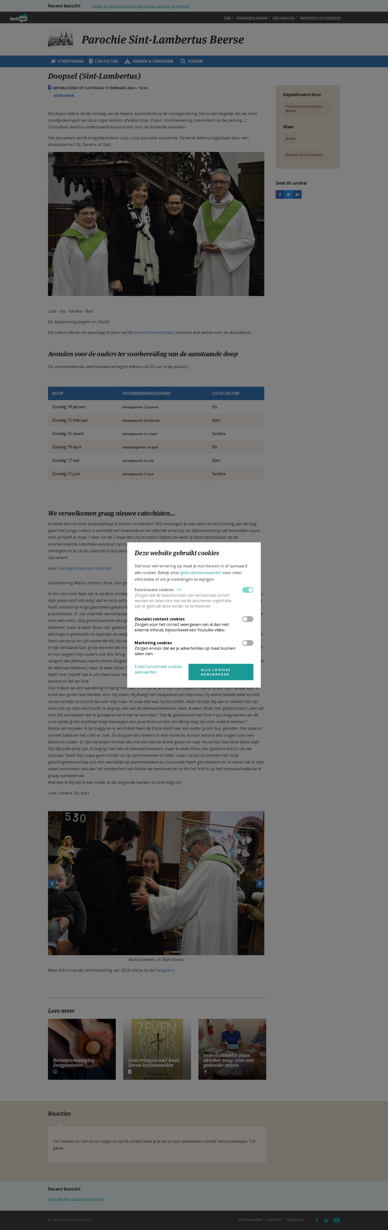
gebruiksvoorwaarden (201, 572)
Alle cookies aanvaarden (216, 672)
